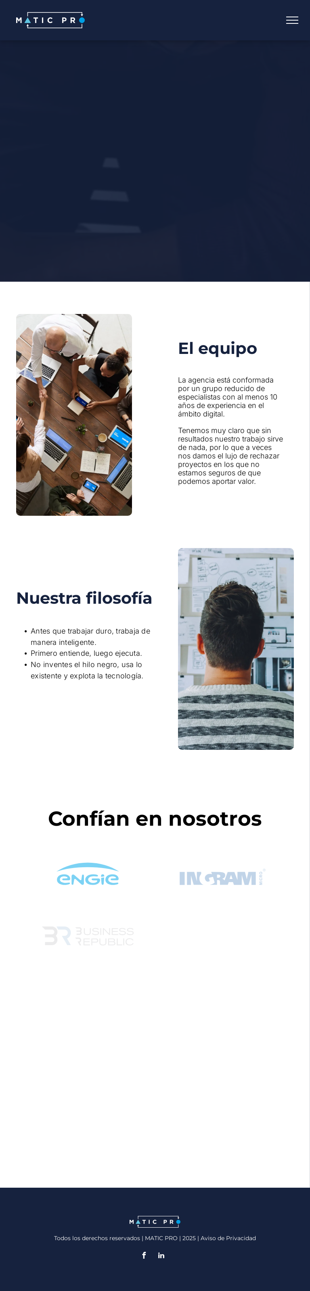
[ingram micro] (222, 870)
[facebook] (144, 1256)
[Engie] (87, 870)
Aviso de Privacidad (228, 1238)
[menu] (292, 20)
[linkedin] (161, 1256)
